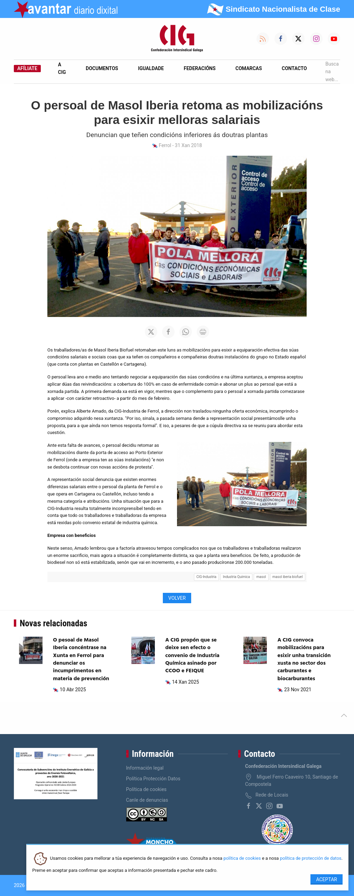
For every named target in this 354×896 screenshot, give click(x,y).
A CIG (62, 68)
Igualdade (151, 68)
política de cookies (242, 858)
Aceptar (326, 879)
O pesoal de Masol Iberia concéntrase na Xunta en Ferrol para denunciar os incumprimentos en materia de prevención (81, 659)
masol (261, 577)
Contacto (294, 68)
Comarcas (248, 68)
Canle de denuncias (147, 800)
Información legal (145, 768)
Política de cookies (146, 789)
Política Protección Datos (153, 778)
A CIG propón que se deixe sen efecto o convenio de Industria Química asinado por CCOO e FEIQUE (192, 656)
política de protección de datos (311, 858)
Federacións (200, 68)
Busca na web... (332, 71)
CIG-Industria (206, 577)
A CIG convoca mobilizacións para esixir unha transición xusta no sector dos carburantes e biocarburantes (303, 659)
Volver (177, 598)
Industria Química (236, 577)
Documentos (102, 68)
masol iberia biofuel (287, 577)
